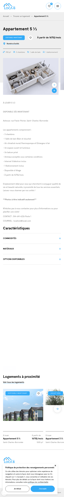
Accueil (6, 16)
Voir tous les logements (13, 384)
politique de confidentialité (38, 485)
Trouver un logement (21, 16)
